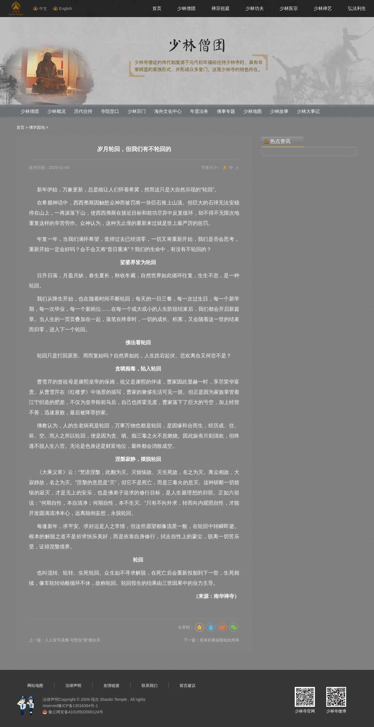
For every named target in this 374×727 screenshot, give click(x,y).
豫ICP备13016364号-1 (78, 705)
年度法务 (199, 111)
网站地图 (35, 685)
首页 (156, 8)
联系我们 (149, 685)
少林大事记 (308, 111)
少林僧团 (186, 8)
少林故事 (279, 111)
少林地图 (253, 111)
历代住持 (83, 111)
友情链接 (111, 685)
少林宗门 (137, 111)
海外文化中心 (168, 111)
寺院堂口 (110, 111)
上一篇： (64, 640)
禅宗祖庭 (220, 8)
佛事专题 (226, 111)
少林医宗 (289, 8)
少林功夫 (255, 8)
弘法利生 (357, 8)
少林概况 (56, 111)
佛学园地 (37, 127)
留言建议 (188, 685)
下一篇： (211, 640)
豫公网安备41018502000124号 (75, 712)
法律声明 (73, 685)
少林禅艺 (323, 8)
